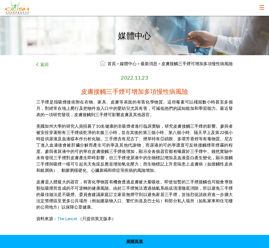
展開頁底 (134, 241)
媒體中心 (128, 63)
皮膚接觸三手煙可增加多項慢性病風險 (197, 63)
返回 (44, 64)
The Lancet (67, 218)
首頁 (111, 63)
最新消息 (149, 63)
